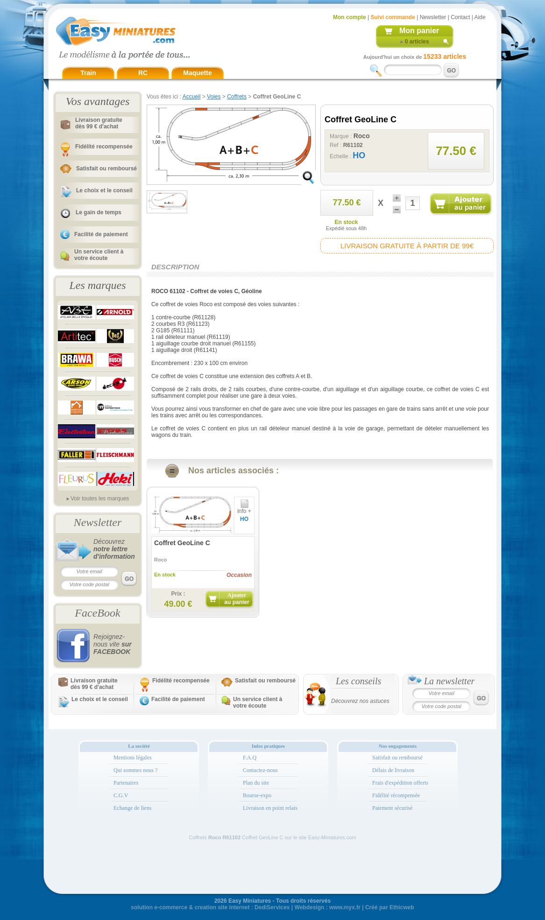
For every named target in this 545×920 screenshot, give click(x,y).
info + (244, 508)
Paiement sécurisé (392, 808)
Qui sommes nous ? (135, 770)
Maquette (197, 73)
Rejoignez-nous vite (112, 644)
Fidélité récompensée (396, 795)
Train (88, 73)
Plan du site (256, 783)
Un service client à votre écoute (98, 254)
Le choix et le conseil (104, 190)
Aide (480, 17)
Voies (213, 96)
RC (143, 73)
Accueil (192, 96)
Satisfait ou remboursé (106, 168)
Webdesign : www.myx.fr (328, 907)
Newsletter (433, 17)
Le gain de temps (98, 212)
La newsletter (449, 681)
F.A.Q (249, 757)
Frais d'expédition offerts (400, 783)
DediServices (272, 907)
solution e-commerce (159, 907)
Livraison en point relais (270, 808)
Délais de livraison (393, 770)
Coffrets (237, 96)
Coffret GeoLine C (182, 543)
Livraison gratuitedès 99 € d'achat (98, 123)
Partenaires (125, 783)
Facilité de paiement (101, 234)
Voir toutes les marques (100, 498)
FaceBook (97, 613)
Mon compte (349, 17)
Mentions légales (132, 757)
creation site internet (221, 907)
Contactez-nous (260, 770)
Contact (460, 17)
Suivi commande (392, 17)
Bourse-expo (257, 795)
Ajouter (236, 598)
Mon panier (419, 31)
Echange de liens (132, 808)
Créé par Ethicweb (389, 907)
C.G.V (120, 795)
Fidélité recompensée (104, 146)
